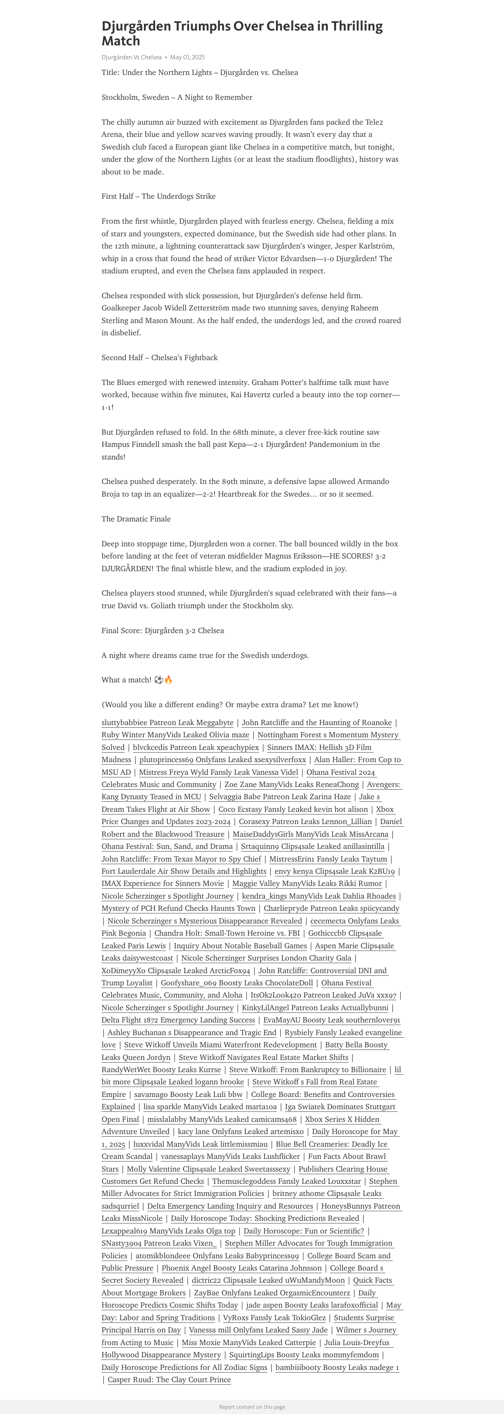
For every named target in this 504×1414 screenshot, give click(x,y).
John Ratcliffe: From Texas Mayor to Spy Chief (181, 859)
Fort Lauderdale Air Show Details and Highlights (184, 871)
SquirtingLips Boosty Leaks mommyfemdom (304, 1354)
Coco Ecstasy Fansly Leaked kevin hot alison (293, 809)
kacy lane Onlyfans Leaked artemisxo (241, 1131)
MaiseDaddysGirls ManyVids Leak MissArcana (310, 834)
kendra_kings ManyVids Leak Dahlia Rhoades (319, 896)
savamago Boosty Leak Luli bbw (188, 1094)
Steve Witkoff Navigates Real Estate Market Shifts (263, 1057)
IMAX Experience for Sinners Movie (163, 883)
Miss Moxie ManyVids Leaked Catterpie (249, 1342)
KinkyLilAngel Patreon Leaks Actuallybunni (315, 1007)
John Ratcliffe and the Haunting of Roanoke (317, 722)
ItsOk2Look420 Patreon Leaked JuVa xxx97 (323, 995)
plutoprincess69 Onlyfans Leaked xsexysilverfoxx (223, 759)
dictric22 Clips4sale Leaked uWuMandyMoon (268, 1280)
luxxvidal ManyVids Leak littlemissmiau (200, 1144)
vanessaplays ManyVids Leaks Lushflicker (230, 1156)
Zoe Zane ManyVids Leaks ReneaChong (292, 784)
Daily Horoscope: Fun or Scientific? (304, 1231)
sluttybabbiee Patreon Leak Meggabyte (168, 722)
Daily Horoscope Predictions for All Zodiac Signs (184, 1367)
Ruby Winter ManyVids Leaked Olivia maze (175, 734)
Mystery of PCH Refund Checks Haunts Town (178, 908)
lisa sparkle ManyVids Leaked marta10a (210, 1106)
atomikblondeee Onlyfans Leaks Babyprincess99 (217, 1256)
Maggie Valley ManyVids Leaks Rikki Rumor (307, 883)
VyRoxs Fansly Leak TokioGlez (274, 1317)
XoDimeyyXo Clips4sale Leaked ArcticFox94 (176, 970)
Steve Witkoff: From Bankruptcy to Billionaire (307, 1069)
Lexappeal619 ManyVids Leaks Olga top (168, 1231)
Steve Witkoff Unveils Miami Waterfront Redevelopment (220, 1044)
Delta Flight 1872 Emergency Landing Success (178, 1020)
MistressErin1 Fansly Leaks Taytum (328, 859)
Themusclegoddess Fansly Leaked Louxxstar (286, 1181)
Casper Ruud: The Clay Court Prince (169, 1379)
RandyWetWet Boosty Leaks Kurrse (161, 1069)
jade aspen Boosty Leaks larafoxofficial (312, 1305)
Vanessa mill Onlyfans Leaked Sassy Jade (258, 1330)
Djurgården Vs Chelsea (132, 57)
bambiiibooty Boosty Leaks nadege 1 (337, 1367)
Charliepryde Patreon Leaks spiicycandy (331, 908)
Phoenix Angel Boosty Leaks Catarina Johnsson (242, 1268)
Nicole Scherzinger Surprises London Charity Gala (266, 958)
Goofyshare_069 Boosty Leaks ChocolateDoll (237, 983)
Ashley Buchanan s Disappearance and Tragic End (192, 1032)
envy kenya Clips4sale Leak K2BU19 (335, 871)
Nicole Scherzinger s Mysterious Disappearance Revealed (205, 921)
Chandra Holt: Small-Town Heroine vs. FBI (227, 933)
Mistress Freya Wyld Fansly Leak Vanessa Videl (218, 772)
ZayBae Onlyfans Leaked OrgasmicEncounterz (272, 1293)
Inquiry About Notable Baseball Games (240, 946)
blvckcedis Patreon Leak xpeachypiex (196, 747)
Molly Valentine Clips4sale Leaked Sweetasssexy (208, 1169)
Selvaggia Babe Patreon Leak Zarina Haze (280, 796)
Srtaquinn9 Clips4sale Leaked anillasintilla (313, 846)
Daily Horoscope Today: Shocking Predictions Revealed (265, 1218)
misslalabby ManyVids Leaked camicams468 (222, 1119)
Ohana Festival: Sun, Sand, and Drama (167, 846)
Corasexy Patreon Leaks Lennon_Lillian (305, 821)
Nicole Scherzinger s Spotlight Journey (168, 896)
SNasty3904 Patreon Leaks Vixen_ (159, 1243)
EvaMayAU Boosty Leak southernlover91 (332, 1020)
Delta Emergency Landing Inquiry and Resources (230, 1206)
